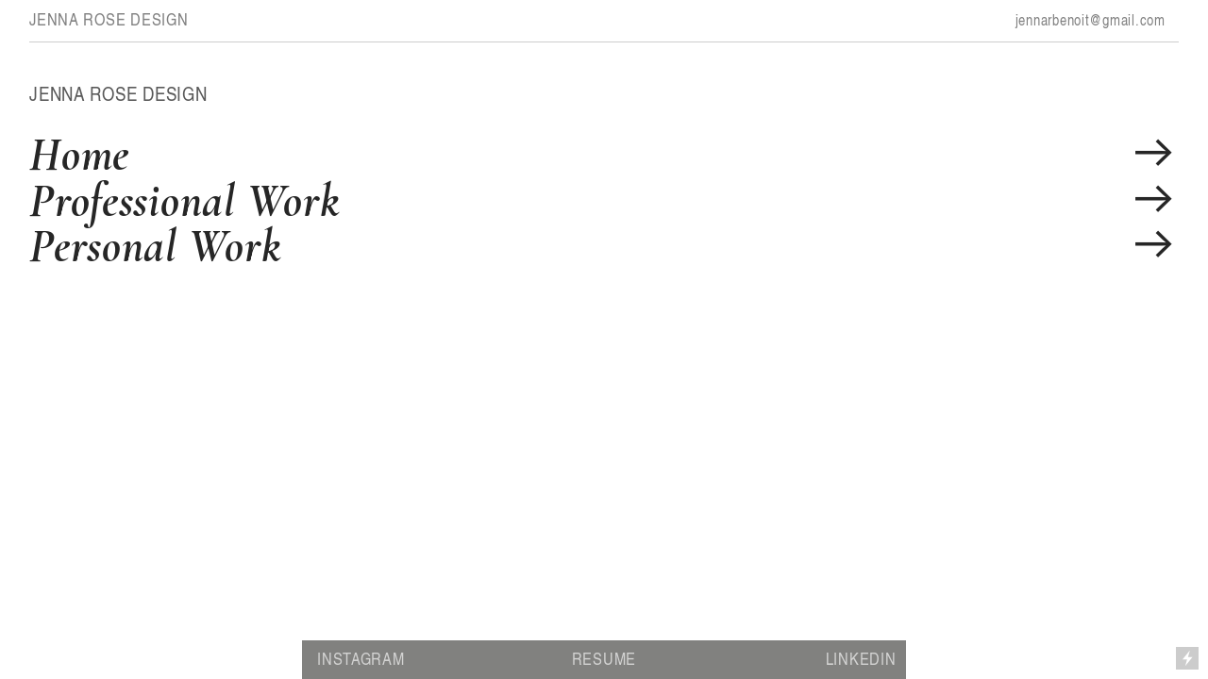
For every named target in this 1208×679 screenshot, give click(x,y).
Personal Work (154, 245)
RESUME (604, 658)
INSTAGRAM (361, 658)
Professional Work (184, 200)
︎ (1154, 154)
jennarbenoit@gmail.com (1090, 19)
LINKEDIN (861, 658)
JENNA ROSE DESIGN (108, 19)
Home (79, 154)
